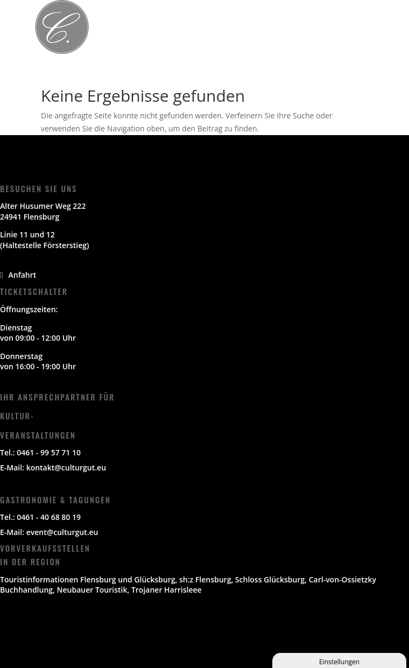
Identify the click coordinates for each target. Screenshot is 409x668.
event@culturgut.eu (62, 532)
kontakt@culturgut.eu (66, 467)
